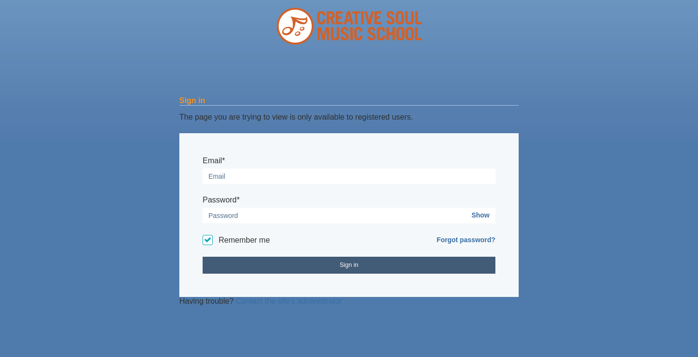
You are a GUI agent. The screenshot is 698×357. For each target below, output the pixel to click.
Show (481, 215)
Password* (221, 200)
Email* (214, 160)
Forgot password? (466, 240)
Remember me (244, 240)
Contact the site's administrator (289, 301)
